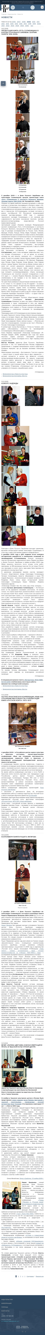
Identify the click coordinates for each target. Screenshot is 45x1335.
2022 (7, 25)
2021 (2, 25)
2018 (29, 23)
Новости (20, 14)
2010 (33, 21)
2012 (2, 23)
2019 (34, 23)
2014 (11, 23)
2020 (39, 23)
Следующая (30, 1276)
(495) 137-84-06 (7, 1316)
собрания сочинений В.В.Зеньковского (29, 1241)
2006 (14, 21)
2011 (38, 21)
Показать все (40, 1276)
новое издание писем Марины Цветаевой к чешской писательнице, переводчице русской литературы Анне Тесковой (22, 1102)
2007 (18, 21)
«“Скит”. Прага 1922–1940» (25, 1213)
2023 (12, 25)
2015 (16, 23)
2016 (20, 23)
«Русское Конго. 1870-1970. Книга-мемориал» (16, 801)
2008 (23, 21)
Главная (4, 14)
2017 (25, 23)
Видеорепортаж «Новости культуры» (15, 374)
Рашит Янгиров (6, 925)
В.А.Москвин (33, 795)
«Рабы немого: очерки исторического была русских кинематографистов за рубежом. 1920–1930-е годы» (22, 950)
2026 (27, 25)
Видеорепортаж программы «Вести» (15, 376)
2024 (17, 25)
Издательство (12, 14)
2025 (22, 25)
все (32, 25)
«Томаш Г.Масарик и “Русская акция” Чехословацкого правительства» (33, 1202)
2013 (7, 23)
